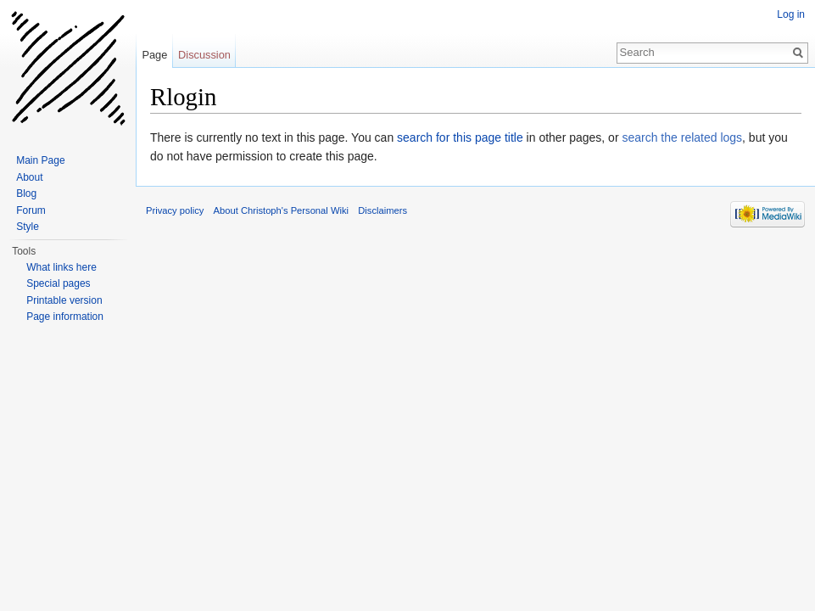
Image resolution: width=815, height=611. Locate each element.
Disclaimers (382, 210)
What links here (61, 267)
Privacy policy (175, 210)
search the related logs (682, 137)
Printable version (64, 300)
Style (27, 227)
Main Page (40, 160)
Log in (791, 14)
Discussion (204, 54)
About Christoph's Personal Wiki (281, 210)
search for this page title (460, 137)
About (29, 177)
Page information (64, 316)
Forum (31, 210)
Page (154, 54)
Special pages (58, 283)
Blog (26, 193)
